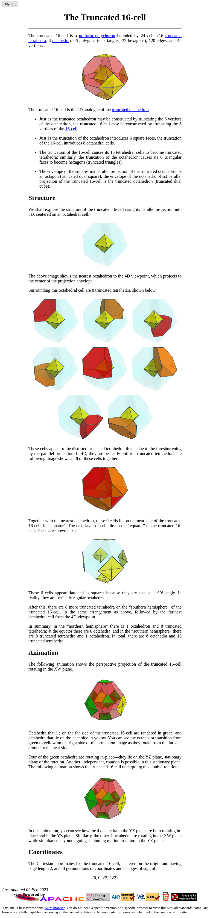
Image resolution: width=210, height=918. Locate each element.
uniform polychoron (97, 35)
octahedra (60, 40)
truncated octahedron (130, 109)
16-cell (71, 128)
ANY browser (55, 908)
